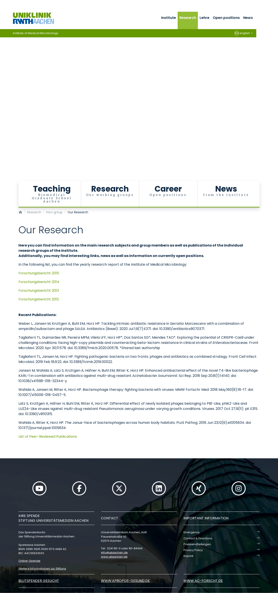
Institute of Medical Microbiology (35, 33)
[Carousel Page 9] (3, 83)
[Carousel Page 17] (3, 109)
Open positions (226, 17)
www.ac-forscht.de (203, 580)
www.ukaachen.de (114, 556)
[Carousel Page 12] (3, 92)
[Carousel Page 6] (3, 73)
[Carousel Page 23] (3, 128)
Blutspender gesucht (38, 580)
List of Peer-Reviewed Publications (47, 436)
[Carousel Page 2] (3, 60)
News (248, 17)
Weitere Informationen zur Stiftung (42, 568)
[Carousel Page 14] (3, 99)
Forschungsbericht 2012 (38, 299)
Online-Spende (29, 561)
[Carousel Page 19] (3, 115)
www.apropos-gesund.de (125, 580)
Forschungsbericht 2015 (38, 273)
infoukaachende (114, 552)
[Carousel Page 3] (3, 63)
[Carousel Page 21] (3, 122)
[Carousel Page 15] (3, 102)
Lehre (204, 17)
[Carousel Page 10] (3, 86)
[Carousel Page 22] (3, 125)
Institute (168, 17)
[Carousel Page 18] (3, 112)
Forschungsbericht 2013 (38, 290)
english (242, 33)
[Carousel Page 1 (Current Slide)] (3, 57)
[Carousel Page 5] (3, 70)
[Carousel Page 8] (3, 79)
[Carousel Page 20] (3, 118)
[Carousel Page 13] (3, 96)
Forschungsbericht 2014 (38, 281)
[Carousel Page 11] (3, 89)
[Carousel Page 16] (3, 105)
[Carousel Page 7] (3, 76)
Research (187, 17)
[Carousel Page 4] (3, 66)
